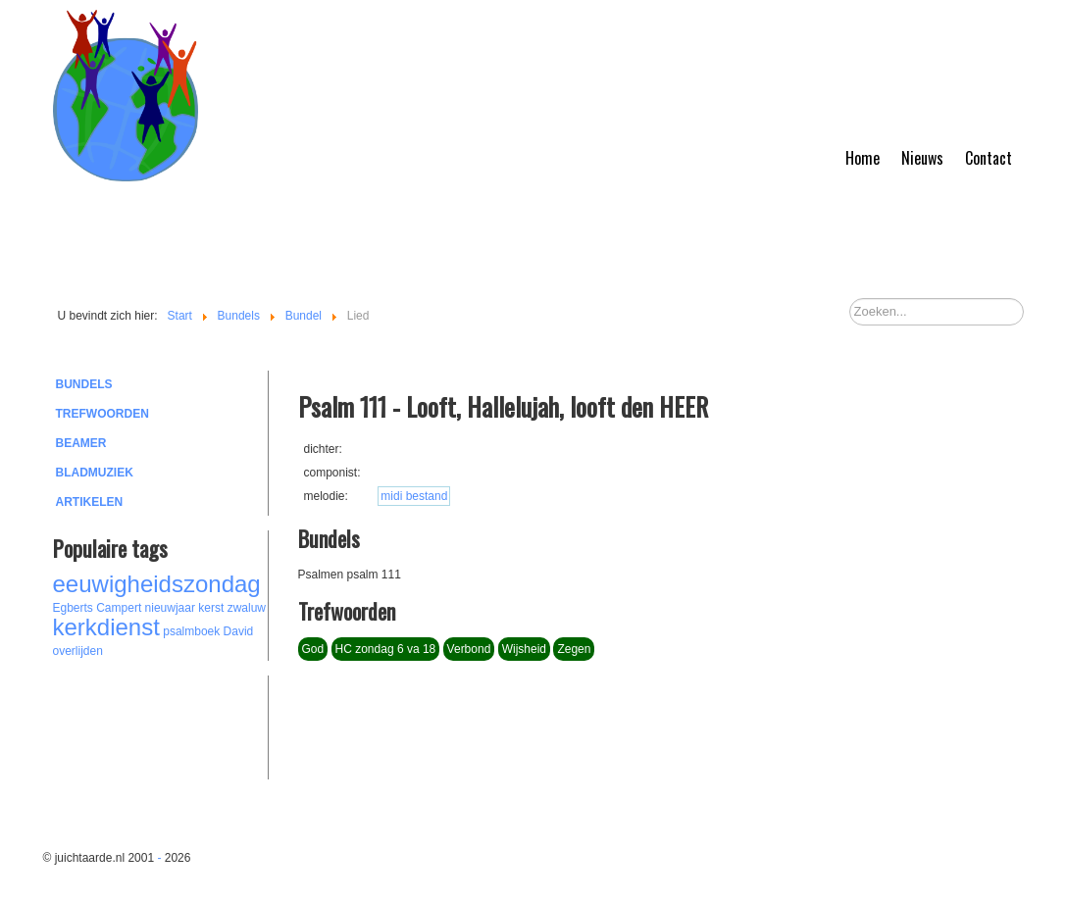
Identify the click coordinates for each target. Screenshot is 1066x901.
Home (862, 158)
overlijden (78, 651)
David (239, 631)
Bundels (84, 384)
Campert (118, 608)
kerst (211, 608)
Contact (988, 158)
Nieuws (922, 158)
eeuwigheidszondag (157, 584)
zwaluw (247, 608)
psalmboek (191, 631)
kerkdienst (106, 627)
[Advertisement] (161, 724)
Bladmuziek (94, 472)
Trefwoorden (102, 414)
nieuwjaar (170, 608)
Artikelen (90, 502)
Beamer (81, 443)
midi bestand (414, 496)
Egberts (73, 608)
